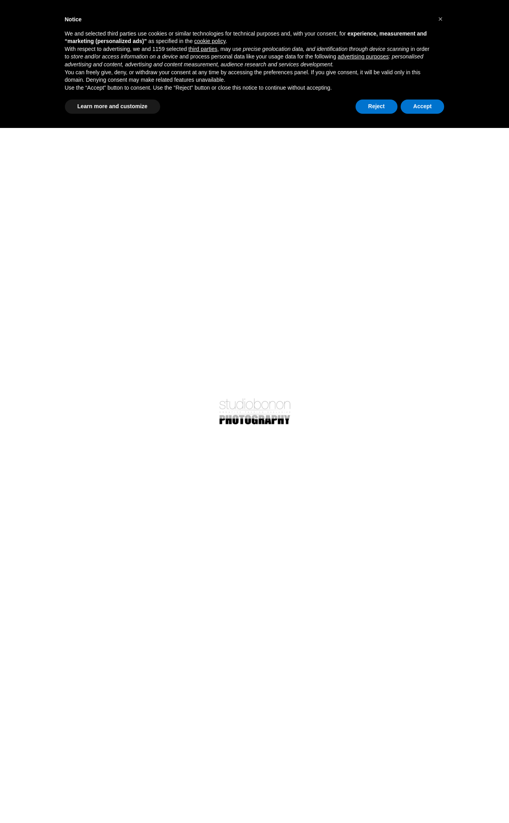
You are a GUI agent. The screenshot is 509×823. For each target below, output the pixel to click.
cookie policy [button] (209, 41)
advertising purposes (363, 56)
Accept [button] (422, 106)
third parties (202, 49)
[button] (440, 19)
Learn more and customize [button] (113, 106)
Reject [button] (376, 106)
